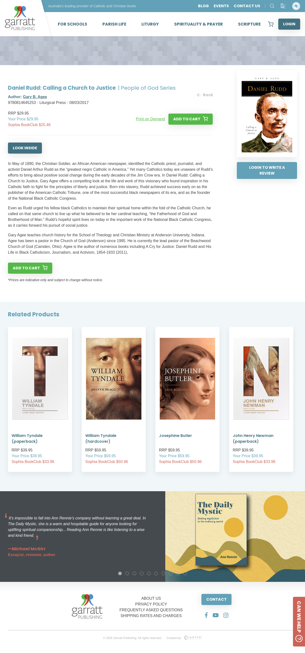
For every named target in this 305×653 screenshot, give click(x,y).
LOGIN (289, 24)
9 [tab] (177, 573)
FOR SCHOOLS (72, 24)
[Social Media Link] (206, 615)
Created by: (184, 638)
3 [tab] (134, 573)
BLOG (203, 6)
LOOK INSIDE (25, 148)
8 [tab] (170, 573)
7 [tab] (163, 573)
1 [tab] (120, 573)
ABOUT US (151, 598)
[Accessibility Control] (296, 6)
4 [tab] (141, 573)
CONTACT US (247, 6)
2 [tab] (127, 573)
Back (205, 95)
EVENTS (221, 6)
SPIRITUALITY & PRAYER (198, 24)
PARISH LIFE (114, 24)
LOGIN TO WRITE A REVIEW (267, 170)
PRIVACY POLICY (151, 604)
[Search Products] (272, 6)
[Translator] (283, 6)
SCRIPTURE (249, 24)
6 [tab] (156, 573)
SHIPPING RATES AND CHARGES (151, 616)
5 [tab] (148, 573)
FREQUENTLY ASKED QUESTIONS (151, 610)
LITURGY (150, 24)
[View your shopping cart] (270, 24)
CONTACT (216, 599)
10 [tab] (185, 573)
